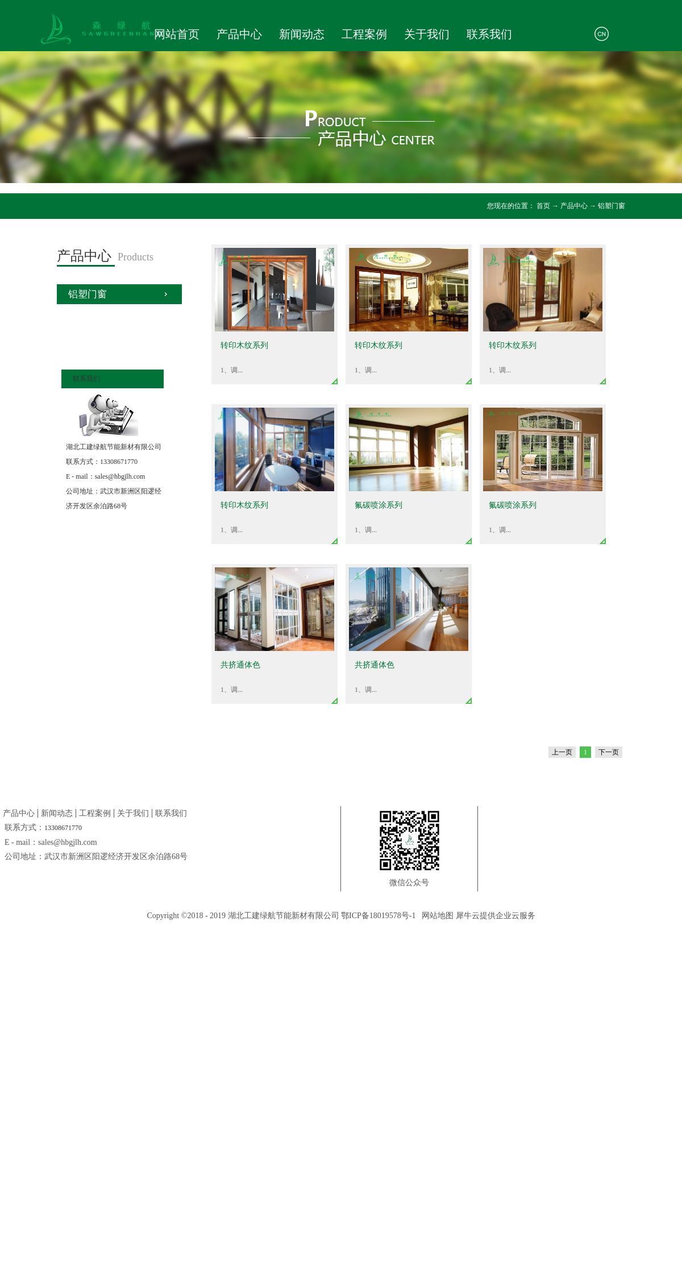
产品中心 (574, 206)
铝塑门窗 (611, 206)
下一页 (608, 752)
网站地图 (436, 915)
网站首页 (176, 34)
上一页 (562, 752)
